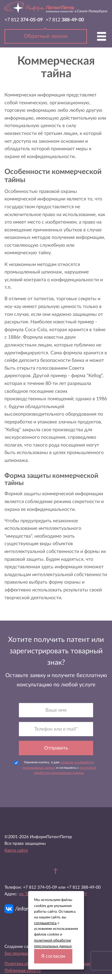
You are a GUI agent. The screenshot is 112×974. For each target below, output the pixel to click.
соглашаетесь (45, 923)
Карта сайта (16, 850)
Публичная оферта (22, 971)
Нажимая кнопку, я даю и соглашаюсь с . (55, 767)
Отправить (56, 748)
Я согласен (53, 956)
